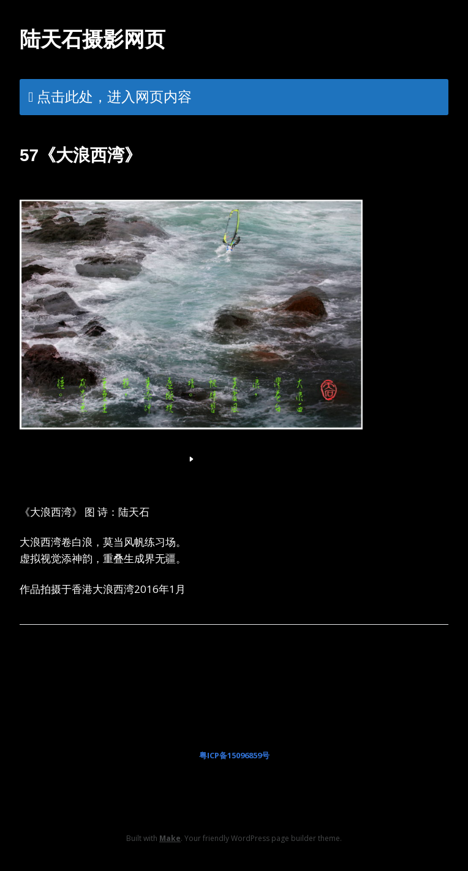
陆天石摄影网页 (92, 39)
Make (170, 838)
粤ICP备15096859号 (234, 755)
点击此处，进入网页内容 (114, 96)
